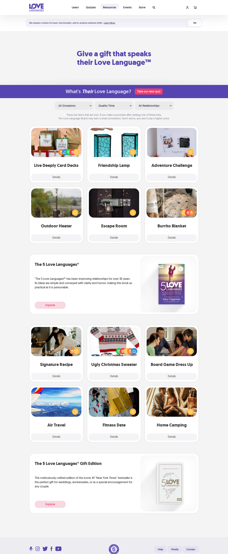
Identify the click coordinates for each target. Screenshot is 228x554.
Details (56, 177)
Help (160, 549)
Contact (190, 549)
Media (174, 549)
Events (127, 7)
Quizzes (91, 7)
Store (142, 7)
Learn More (109, 22)
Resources (109, 7)
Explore (50, 305)
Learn (75, 7)
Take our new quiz (148, 91)
